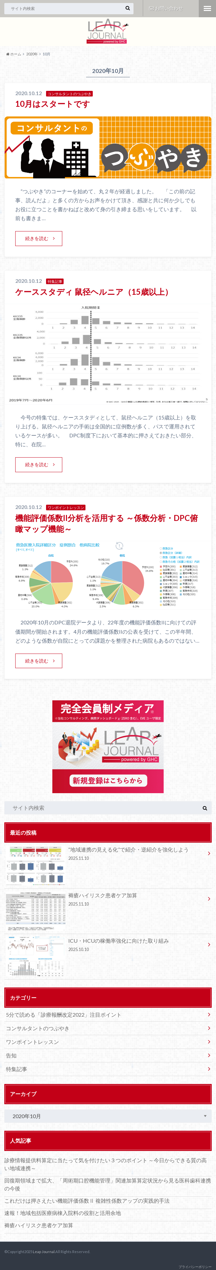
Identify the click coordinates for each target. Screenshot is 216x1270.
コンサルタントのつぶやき (38, 1028)
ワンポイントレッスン (32, 1042)
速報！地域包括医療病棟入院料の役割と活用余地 (62, 1213)
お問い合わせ (166, 8)
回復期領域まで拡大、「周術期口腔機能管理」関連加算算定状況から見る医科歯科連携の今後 (107, 1184)
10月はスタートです (52, 103)
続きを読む (36, 238)
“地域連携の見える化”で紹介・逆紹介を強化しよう (105, 855)
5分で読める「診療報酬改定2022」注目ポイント (64, 1014)
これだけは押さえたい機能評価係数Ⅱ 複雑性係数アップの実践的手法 (87, 1200)
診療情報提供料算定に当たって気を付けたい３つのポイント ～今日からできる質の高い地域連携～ (105, 1164)
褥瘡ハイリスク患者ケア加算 (105, 900)
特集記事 (16, 1069)
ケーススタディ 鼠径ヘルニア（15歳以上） (94, 291)
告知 (11, 1055)
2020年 (32, 54)
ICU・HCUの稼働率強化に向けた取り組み (105, 946)
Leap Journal (44, 1251)
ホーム (13, 54)
